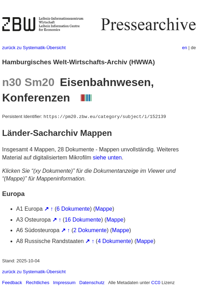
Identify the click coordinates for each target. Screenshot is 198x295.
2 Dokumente (90, 230)
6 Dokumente (73, 209)
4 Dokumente (114, 241)
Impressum (64, 282)
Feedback (12, 282)
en (184, 47)
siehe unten (107, 157)
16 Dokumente (82, 220)
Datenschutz (91, 282)
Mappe (103, 209)
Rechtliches (37, 282)
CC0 (156, 282)
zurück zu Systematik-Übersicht (34, 47)
